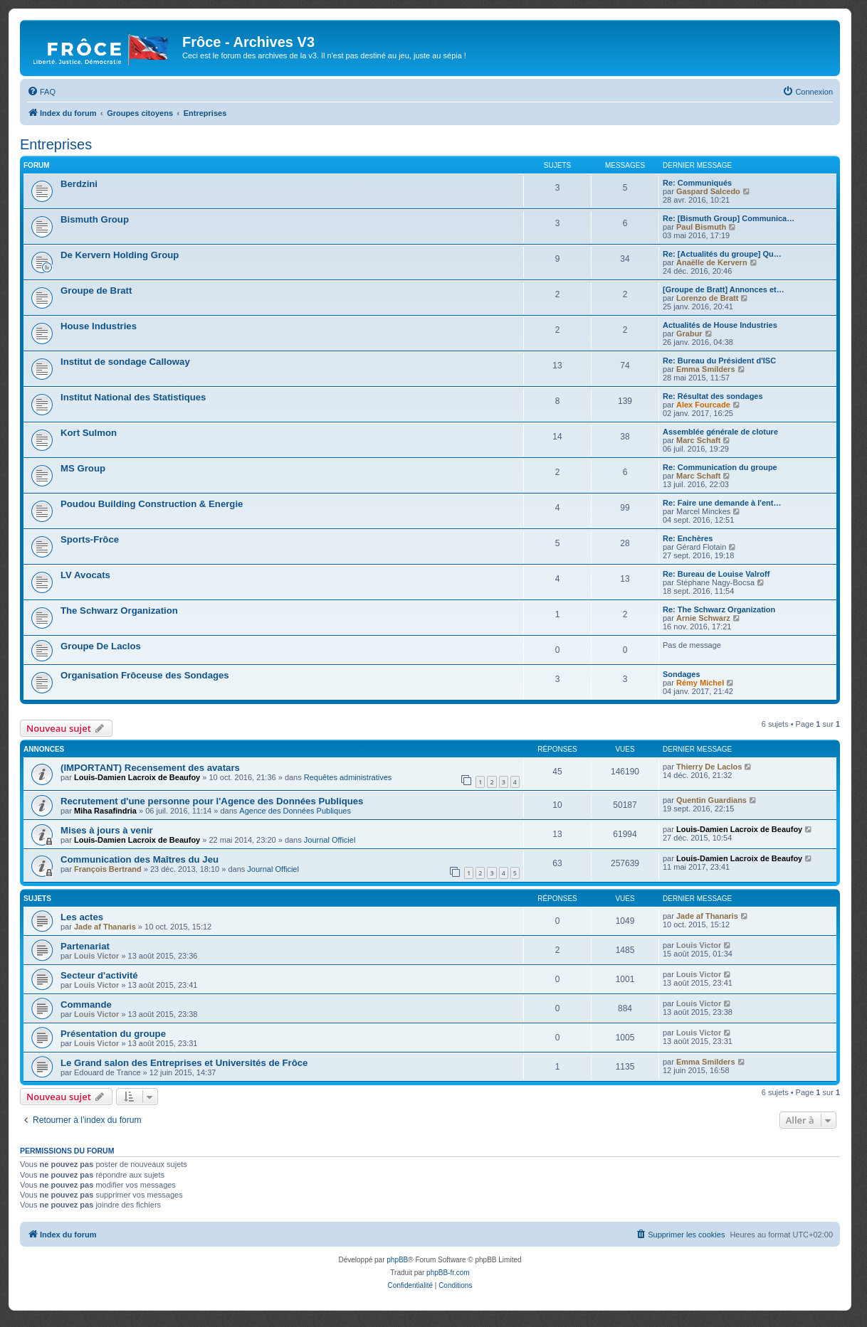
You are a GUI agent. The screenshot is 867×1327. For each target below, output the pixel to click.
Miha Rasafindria (105, 810)
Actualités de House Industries (720, 325)
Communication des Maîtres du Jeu (140, 859)
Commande (86, 1004)
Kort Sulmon (89, 432)
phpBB (397, 1260)
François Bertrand (108, 869)
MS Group (83, 468)
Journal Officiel (330, 840)
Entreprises (56, 144)
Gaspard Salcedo (708, 191)
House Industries (99, 326)
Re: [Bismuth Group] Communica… (728, 218)
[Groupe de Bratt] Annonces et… (723, 289)
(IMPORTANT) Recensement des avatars (150, 767)
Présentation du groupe (113, 1033)
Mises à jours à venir (107, 830)
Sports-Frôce (90, 539)
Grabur (689, 333)
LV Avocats (85, 575)
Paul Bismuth (701, 227)
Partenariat (85, 946)
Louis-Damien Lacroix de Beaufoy (137, 777)
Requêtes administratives (348, 777)
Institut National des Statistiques (133, 397)
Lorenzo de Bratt (707, 298)
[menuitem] (41, 91)
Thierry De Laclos (709, 766)
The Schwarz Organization (119, 610)
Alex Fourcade (703, 404)
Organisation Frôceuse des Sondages (145, 675)
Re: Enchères (688, 538)
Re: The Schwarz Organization (719, 609)
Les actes (82, 917)
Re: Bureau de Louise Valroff (716, 574)
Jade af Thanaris (105, 926)
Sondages (681, 674)
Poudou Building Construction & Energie (152, 504)
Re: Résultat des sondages (713, 396)
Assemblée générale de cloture (720, 431)
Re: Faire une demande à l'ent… (722, 503)
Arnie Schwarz (703, 618)
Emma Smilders (705, 369)
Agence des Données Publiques (295, 810)
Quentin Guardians (711, 800)
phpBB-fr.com (448, 1273)
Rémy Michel (700, 682)
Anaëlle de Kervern (711, 262)
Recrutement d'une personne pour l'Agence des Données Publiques (212, 801)
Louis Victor (96, 956)
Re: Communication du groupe (720, 467)
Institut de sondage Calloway (125, 361)
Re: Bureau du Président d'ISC (719, 360)
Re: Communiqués (697, 182)
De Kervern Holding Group (120, 255)
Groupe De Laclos (101, 646)
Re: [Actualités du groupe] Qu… (722, 254)
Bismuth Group (95, 219)
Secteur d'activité (99, 975)
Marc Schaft (698, 440)
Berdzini (79, 183)
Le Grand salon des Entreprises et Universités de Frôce (184, 1062)
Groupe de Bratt (96, 290)
